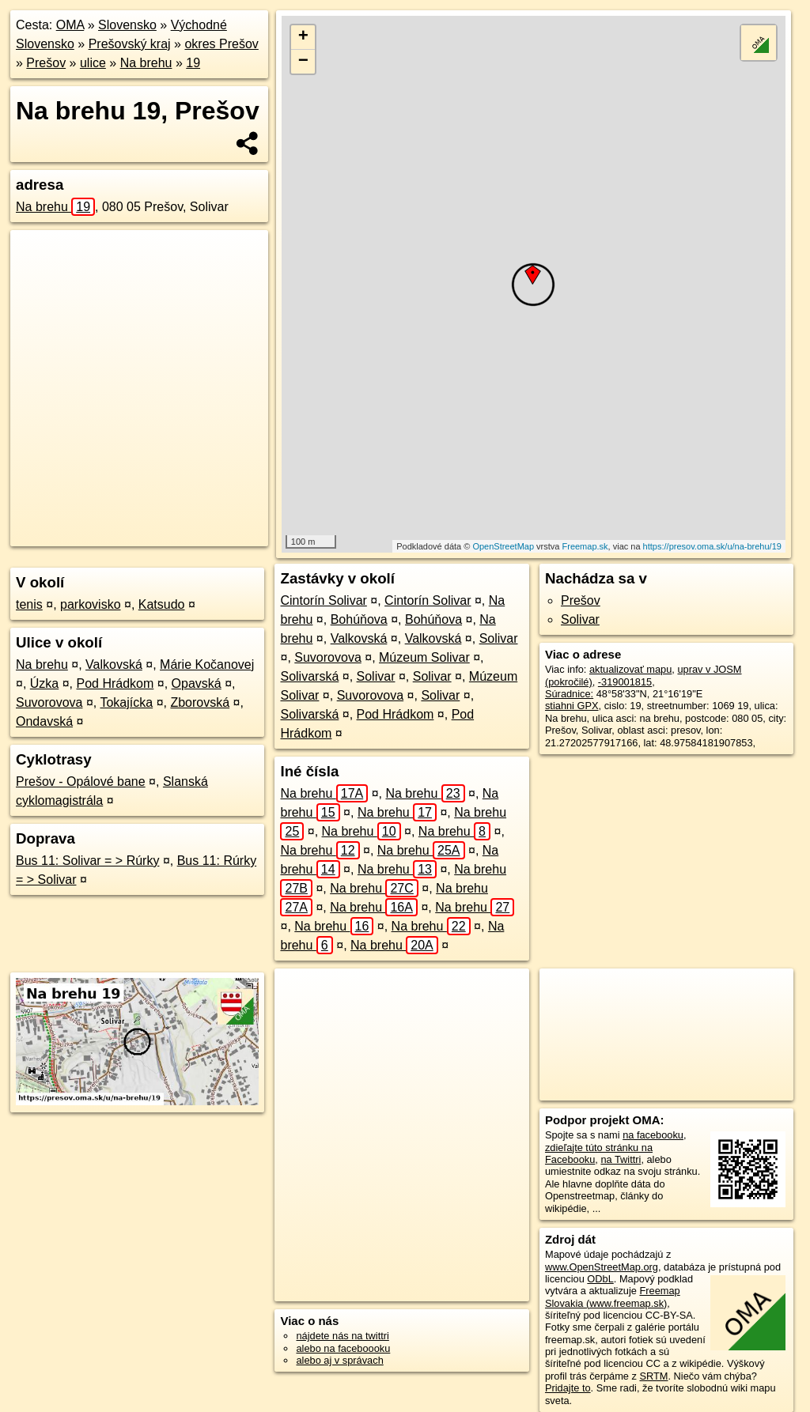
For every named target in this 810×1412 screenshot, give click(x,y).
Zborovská (199, 702)
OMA (70, 25)
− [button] (303, 62)
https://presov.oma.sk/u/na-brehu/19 (712, 546)
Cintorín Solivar (323, 600)
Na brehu (146, 63)
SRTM (653, 1376)
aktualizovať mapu (630, 669)
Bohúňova (359, 619)
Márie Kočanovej (207, 664)
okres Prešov (221, 44)
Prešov (46, 63)
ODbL (600, 1279)
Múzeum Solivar (424, 657)
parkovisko (90, 604)
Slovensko (127, 25)
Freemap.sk (585, 546)
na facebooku (653, 1135)
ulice (93, 63)
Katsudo (161, 604)
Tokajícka (126, 702)
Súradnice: (569, 694)
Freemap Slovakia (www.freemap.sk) (612, 1296)
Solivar (498, 638)
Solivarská (309, 676)
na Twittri (620, 1159)
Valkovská (113, 664)
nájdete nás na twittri (342, 1336)
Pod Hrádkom (115, 683)
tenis (29, 604)
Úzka (44, 683)
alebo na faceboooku (343, 1348)
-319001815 (625, 682)
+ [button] (303, 37)
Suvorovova (49, 702)
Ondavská (44, 721)
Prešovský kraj (130, 44)
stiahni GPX (572, 706)
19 (193, 63)
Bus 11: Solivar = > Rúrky (87, 860)
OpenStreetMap (503, 546)
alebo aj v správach (339, 1360)
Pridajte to (568, 1388)
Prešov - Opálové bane (81, 781)
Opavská (196, 683)
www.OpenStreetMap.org (601, 1267)
